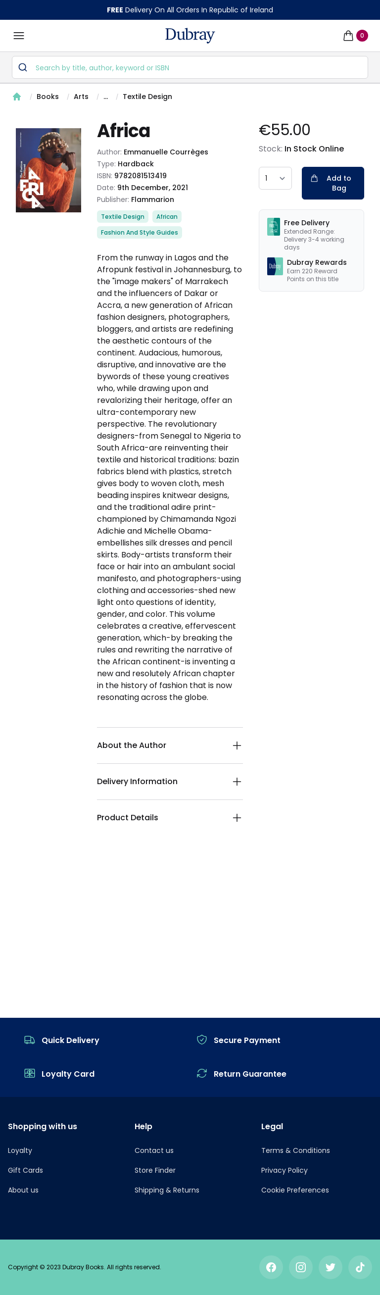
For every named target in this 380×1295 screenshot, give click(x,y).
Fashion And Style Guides (139, 232)
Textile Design (147, 96)
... (105, 96)
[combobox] (190, 67)
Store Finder (155, 1170)
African (167, 216)
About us (23, 1190)
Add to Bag (330, 183)
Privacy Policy (284, 1170)
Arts (81, 96)
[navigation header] (190, 36)
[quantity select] (275, 178)
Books (48, 96)
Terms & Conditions (295, 1150)
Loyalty (20, 1150)
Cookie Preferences (295, 1190)
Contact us (154, 1150)
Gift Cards (25, 1170)
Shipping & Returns (167, 1190)
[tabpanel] (48, 170)
